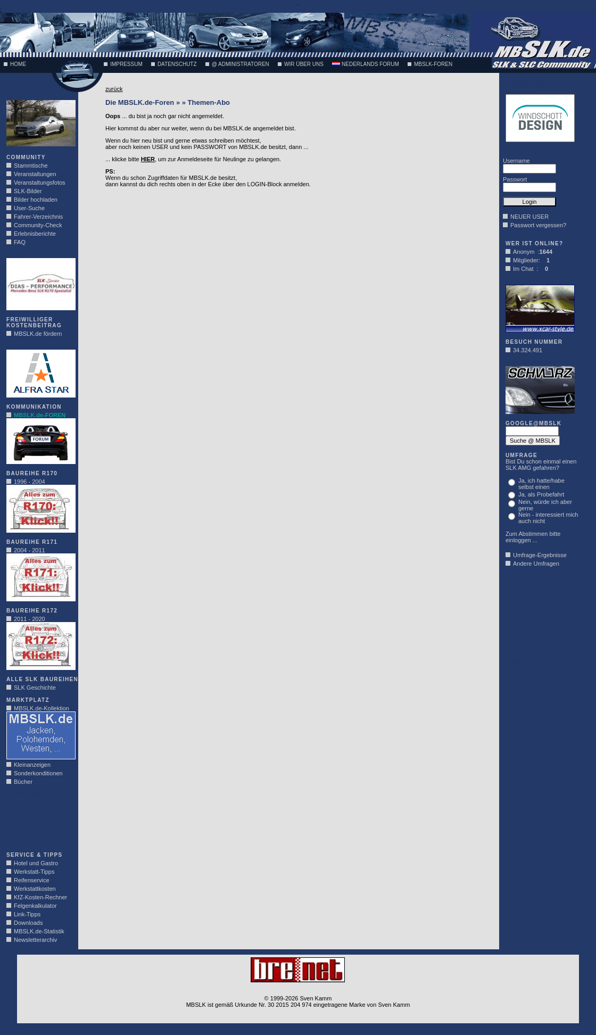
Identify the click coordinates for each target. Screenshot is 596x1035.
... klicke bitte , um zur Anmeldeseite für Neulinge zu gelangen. (193, 159)
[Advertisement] (38, 822)
